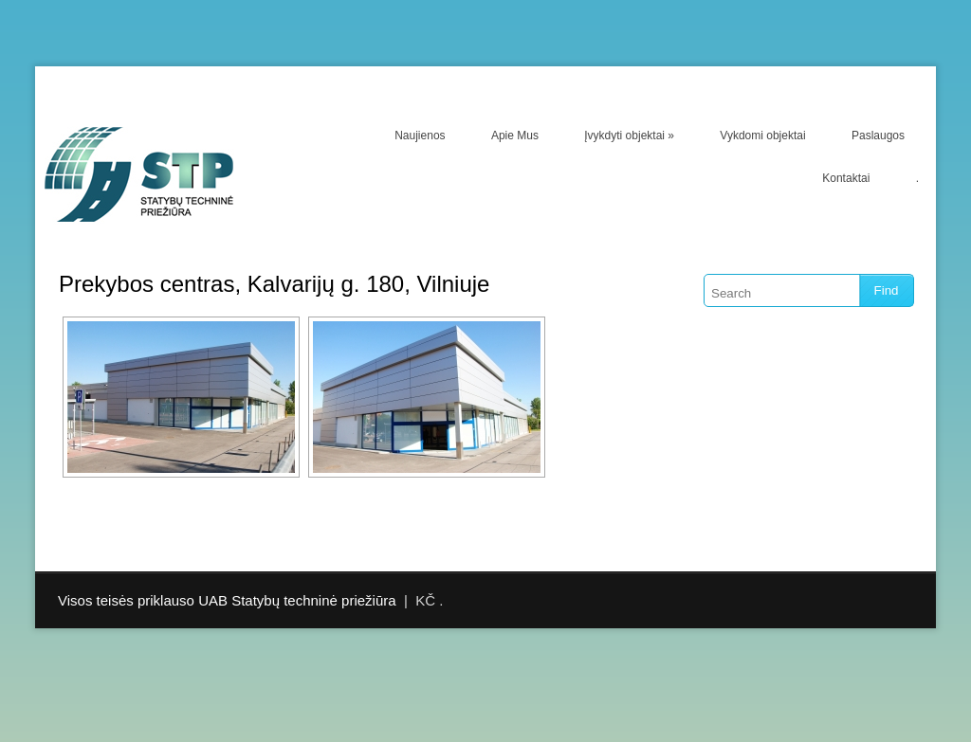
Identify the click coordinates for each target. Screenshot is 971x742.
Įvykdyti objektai (629, 135)
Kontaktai (846, 178)
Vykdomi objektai (762, 135)
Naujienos (419, 135)
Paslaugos (878, 135)
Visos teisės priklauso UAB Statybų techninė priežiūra (227, 600)
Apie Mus (515, 135)
